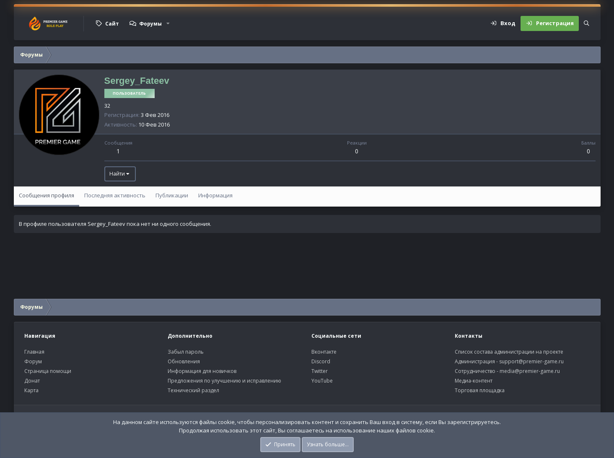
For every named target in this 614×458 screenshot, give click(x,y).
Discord (320, 361)
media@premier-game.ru (530, 371)
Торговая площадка (480, 390)
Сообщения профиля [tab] (46, 195)
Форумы (150, 23)
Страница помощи (47, 371)
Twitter (319, 371)
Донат (32, 380)
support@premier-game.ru (531, 361)
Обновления (184, 361)
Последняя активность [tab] (114, 195)
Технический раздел (193, 390)
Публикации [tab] (171, 195)
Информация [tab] (215, 195)
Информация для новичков (202, 371)
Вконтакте (324, 351)
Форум (33, 361)
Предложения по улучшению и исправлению (224, 380)
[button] (168, 23)
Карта (31, 390)
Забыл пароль (186, 351)
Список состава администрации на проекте (509, 351)
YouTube (322, 380)
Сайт (112, 23)
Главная (34, 351)
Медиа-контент (473, 380)
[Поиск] (586, 23)
